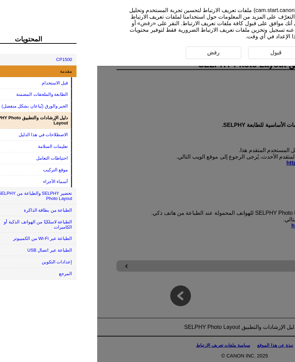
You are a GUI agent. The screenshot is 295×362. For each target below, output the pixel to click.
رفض (49, 23)
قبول (217, 23)
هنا (256, 23)
